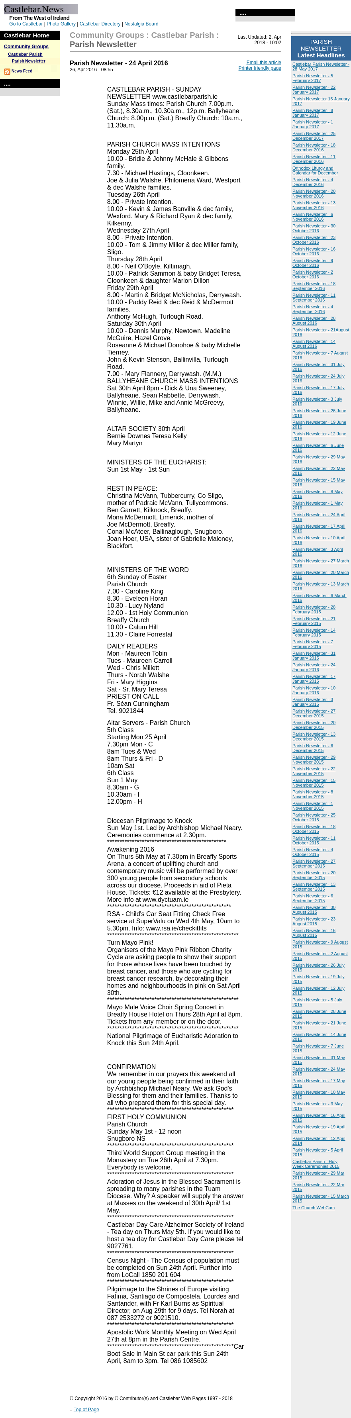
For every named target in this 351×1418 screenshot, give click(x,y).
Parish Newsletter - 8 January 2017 (312, 113)
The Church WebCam (313, 1207)
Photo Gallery (61, 24)
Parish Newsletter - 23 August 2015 (313, 921)
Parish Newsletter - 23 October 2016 (313, 240)
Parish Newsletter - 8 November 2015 (312, 794)
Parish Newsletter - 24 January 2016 (313, 667)
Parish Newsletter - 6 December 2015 (312, 748)
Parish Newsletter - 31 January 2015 (313, 655)
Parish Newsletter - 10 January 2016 (313, 690)
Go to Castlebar (26, 24)
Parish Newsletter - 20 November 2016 (313, 193)
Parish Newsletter (28, 61)
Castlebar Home (26, 35)
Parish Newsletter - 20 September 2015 (313, 875)
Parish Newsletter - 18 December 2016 (313, 147)
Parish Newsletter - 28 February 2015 (313, 609)
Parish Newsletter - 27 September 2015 (313, 863)
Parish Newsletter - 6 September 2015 (312, 898)
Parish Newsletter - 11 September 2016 (313, 297)
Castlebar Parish (25, 54)
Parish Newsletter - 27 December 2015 (313, 713)
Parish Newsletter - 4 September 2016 (312, 309)
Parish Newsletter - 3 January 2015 (312, 702)
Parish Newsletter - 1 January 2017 (312, 124)
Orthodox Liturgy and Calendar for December (315, 170)
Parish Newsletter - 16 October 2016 (313, 251)
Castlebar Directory (100, 24)
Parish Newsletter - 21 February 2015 (313, 621)
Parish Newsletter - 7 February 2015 (312, 644)
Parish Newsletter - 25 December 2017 (313, 136)
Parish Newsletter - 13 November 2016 (313, 205)
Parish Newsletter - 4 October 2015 (312, 852)
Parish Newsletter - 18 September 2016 (313, 286)
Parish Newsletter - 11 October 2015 (313, 840)
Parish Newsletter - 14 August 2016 (313, 344)
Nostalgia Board (141, 24)
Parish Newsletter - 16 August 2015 (313, 933)
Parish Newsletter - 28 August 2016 (313, 320)
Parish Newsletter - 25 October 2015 (313, 817)
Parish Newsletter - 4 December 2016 (312, 182)
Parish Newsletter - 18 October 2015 (313, 829)
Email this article (264, 62)
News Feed (22, 71)
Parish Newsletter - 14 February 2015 (313, 632)
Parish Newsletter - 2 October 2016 (312, 274)
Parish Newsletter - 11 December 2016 (313, 159)
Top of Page (86, 1409)
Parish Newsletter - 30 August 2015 (313, 910)
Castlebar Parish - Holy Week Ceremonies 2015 (315, 1164)
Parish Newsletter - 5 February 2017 (312, 78)
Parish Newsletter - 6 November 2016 (312, 216)
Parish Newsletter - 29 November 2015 (313, 759)
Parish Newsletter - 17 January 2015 (313, 679)
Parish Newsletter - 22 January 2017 (313, 89)
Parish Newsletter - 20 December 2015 (313, 725)
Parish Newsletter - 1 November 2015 (312, 806)
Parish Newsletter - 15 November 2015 (313, 782)
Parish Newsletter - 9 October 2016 (312, 263)
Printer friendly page (260, 68)
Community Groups (26, 46)
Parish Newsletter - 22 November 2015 (313, 771)
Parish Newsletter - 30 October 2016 (313, 228)
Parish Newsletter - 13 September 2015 (313, 886)
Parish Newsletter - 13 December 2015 (313, 736)
